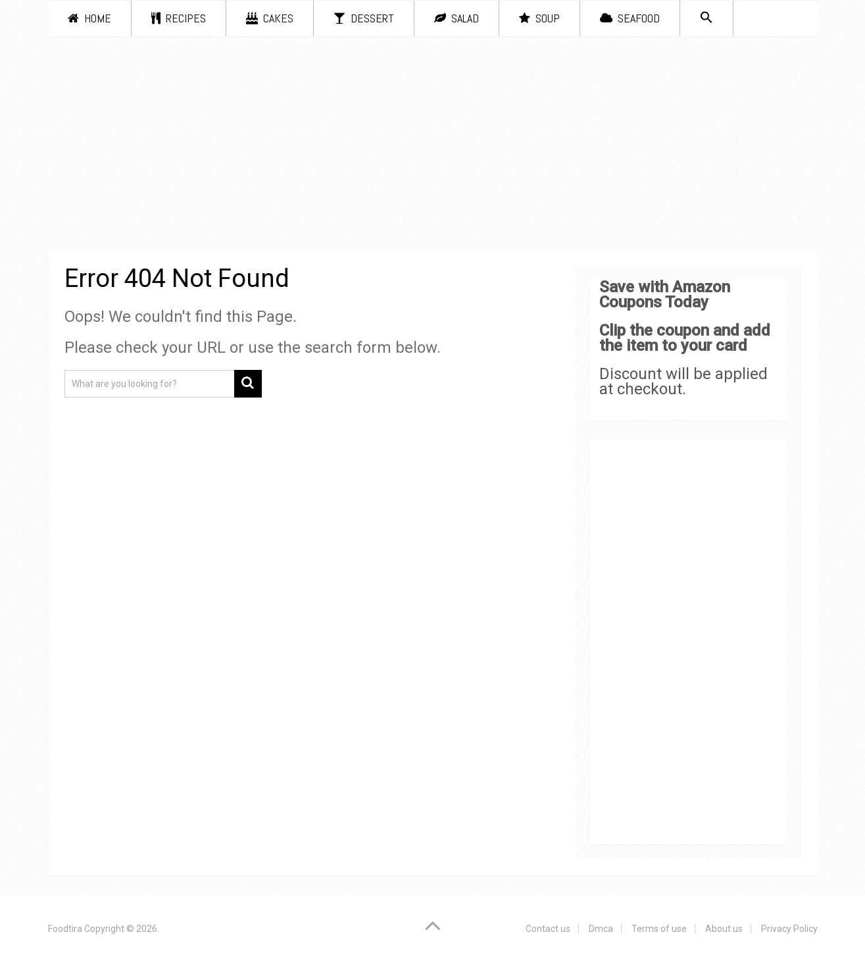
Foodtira (65, 928)
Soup (539, 18)
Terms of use (659, 928)
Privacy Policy (789, 928)
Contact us (548, 928)
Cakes (269, 18)
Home (89, 18)
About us (724, 928)
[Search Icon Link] (706, 18)
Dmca (601, 928)
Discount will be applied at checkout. (683, 381)
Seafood (630, 18)
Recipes (178, 18)
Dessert (364, 18)
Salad (456, 18)
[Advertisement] (433, 145)
